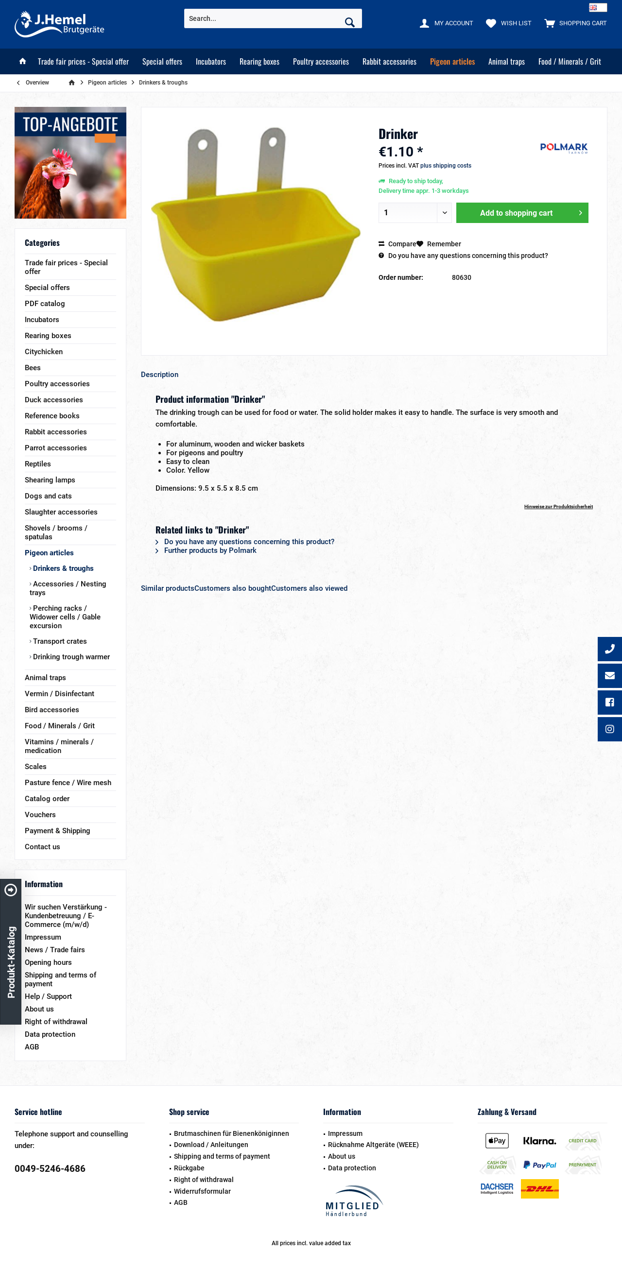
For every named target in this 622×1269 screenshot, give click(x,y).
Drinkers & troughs (62, 568)
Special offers (47, 287)
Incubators (42, 319)
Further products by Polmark (206, 550)
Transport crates (59, 641)
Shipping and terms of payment (60, 979)
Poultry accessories (57, 383)
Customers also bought (232, 588)
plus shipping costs (445, 165)
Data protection (50, 1034)
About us (39, 1009)
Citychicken (44, 351)
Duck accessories (54, 399)
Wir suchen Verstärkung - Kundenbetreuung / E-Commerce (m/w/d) (66, 916)
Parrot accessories (56, 448)
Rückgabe (189, 1168)
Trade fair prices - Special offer (66, 267)
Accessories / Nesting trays (68, 588)
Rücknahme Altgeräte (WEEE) (373, 1145)
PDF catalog (45, 303)
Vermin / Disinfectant (59, 693)
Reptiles (38, 464)
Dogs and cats (48, 496)
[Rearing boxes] (259, 61)
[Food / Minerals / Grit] (570, 61)
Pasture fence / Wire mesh (68, 782)
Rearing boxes (48, 335)
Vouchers (40, 814)
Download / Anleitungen (211, 1145)
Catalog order (47, 798)
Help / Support (48, 996)
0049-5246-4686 (50, 1168)
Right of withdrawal (56, 1021)
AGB (32, 1047)
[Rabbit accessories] (389, 61)
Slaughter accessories (61, 512)
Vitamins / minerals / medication (59, 746)
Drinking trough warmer (70, 656)
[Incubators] (211, 61)
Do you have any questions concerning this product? (463, 255)
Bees (33, 367)
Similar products (167, 588)
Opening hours (48, 962)
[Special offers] (162, 61)
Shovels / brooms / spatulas (56, 532)
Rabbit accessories (56, 432)
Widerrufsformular (202, 1191)
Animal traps (45, 677)
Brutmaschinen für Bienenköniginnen (231, 1133)
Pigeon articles (49, 553)
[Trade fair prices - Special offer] (83, 61)
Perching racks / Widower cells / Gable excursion (65, 617)
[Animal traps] (507, 61)
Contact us (42, 846)
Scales (36, 766)
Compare (397, 244)
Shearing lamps (50, 480)
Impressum (43, 937)
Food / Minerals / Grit (60, 725)
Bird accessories (52, 709)
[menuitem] (573, 23)
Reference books (52, 416)
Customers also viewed (309, 588)
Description (159, 374)
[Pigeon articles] (452, 61)
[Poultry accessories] (321, 61)
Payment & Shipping (57, 830)
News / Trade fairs (55, 949)
